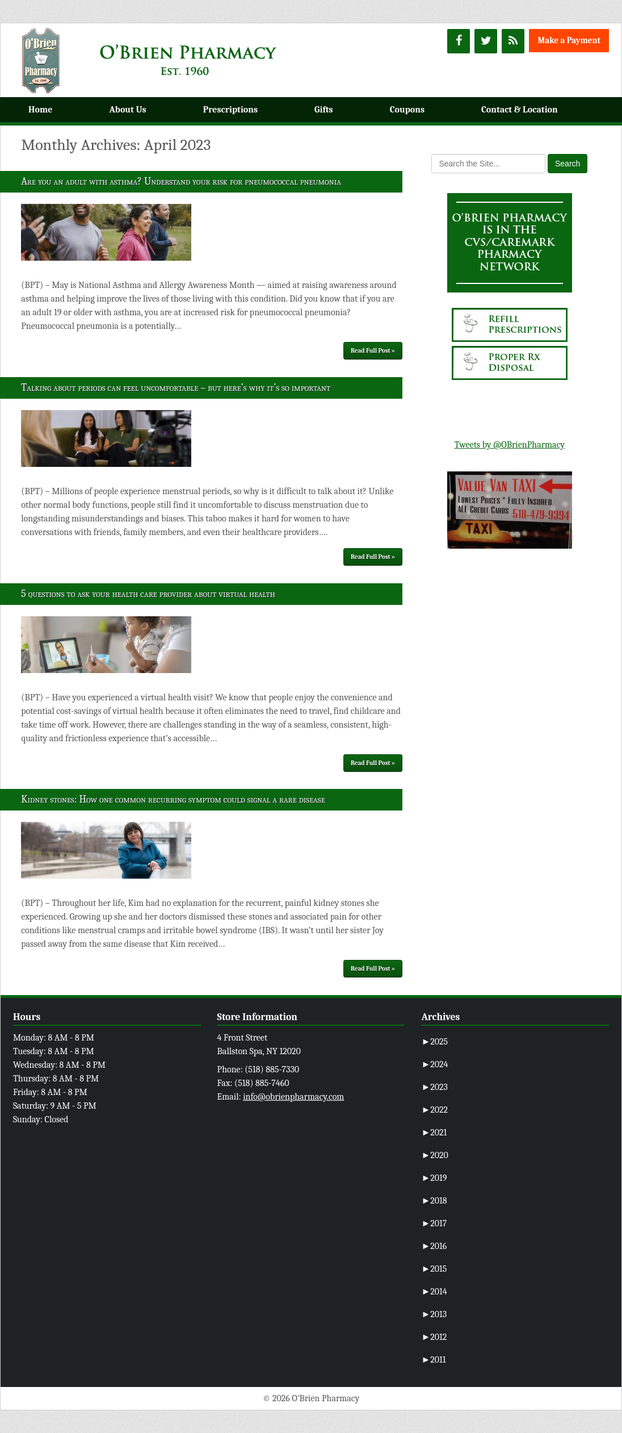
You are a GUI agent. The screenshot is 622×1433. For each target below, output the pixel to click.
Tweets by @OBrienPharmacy (510, 445)
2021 (434, 1132)
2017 (434, 1223)
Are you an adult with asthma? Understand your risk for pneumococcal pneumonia (181, 181)
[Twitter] (485, 41)
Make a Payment (568, 40)
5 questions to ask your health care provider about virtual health (148, 594)
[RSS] (513, 41)
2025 (434, 1042)
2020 (434, 1155)
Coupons (407, 110)
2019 (434, 1178)
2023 (434, 1087)
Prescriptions (230, 110)
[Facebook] (458, 41)
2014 (434, 1291)
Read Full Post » (373, 350)
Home (40, 110)
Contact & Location (519, 110)
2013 (434, 1314)
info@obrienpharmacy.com (293, 1097)
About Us (127, 110)
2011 (433, 1360)
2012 (434, 1337)
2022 (434, 1110)
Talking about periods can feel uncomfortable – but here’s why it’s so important (175, 388)
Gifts (323, 110)
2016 (434, 1246)
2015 (434, 1269)
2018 (434, 1201)
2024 (434, 1064)
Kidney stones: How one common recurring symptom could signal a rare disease (173, 799)
